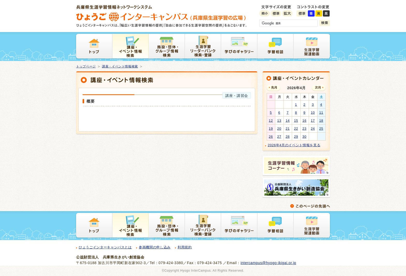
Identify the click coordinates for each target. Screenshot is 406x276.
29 (296, 137)
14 (288, 120)
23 (304, 129)
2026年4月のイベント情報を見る (294, 145)
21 (288, 129)
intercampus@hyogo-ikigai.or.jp (268, 263)
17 (313, 120)
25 (321, 129)
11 (321, 112)
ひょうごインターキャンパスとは (105, 247)
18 (321, 120)
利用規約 (185, 247)
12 (271, 120)
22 (296, 129)
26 (271, 137)
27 (279, 137)
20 (279, 129)
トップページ (86, 66)
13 (279, 120)
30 (304, 137)
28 (288, 137)
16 (304, 120)
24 (313, 129)
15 (296, 120)
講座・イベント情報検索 (120, 66)
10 (313, 112)
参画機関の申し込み (155, 247)
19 (271, 129)
